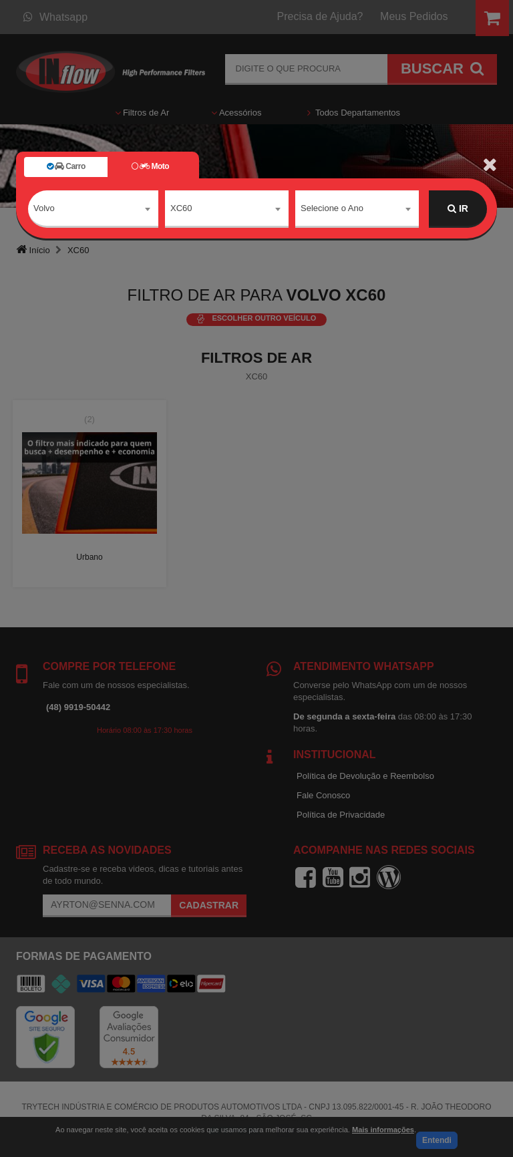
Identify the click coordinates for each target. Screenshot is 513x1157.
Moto (150, 166)
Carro (66, 166)
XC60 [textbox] (181, 208)
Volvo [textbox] (44, 208)
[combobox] (93, 209)
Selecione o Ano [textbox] (332, 208)
